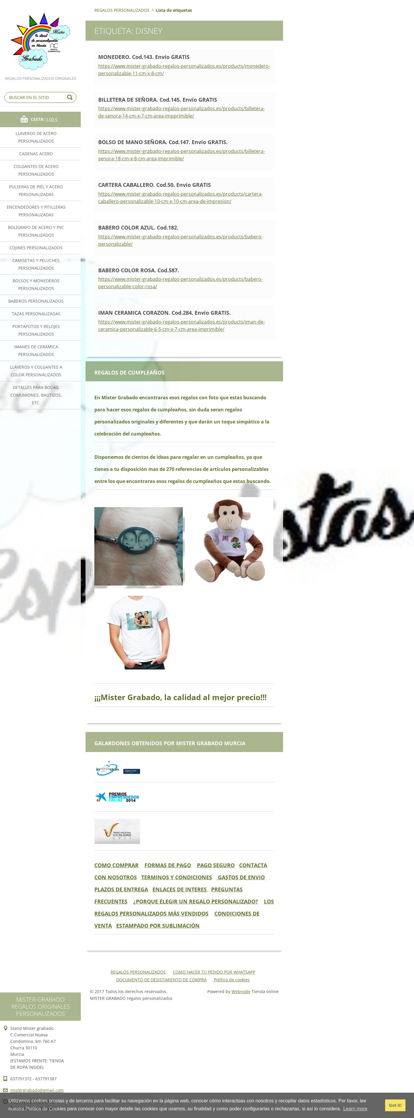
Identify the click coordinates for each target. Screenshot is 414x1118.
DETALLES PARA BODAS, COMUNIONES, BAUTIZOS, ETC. (36, 395)
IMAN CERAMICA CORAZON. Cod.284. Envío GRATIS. (164, 312)
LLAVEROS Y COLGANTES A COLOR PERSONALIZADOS (36, 370)
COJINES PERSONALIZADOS (36, 247)
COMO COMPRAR (116, 865)
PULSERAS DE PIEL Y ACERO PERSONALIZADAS (36, 190)
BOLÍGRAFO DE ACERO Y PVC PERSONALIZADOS (36, 231)
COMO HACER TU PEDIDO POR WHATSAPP (214, 972)
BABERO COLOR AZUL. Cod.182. (138, 227)
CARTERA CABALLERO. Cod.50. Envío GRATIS (154, 184)
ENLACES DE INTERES (180, 889)
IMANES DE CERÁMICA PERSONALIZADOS (36, 350)
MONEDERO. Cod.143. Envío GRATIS (144, 56)
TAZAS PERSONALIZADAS (36, 313)
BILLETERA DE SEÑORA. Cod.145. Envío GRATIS (157, 99)
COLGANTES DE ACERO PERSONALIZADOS (36, 170)
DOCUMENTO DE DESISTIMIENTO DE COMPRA (161, 979)
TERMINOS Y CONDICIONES (176, 877)
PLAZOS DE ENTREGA (121, 889)
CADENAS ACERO (36, 153)
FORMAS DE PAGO (167, 865)
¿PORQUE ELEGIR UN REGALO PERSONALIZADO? (195, 901)
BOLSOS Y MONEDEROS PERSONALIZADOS (36, 284)
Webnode (240, 991)
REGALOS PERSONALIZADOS (122, 10)
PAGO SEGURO (216, 865)
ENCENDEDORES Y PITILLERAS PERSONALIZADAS (36, 210)
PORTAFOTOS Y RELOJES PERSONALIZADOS (36, 330)
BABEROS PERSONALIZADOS (36, 301)
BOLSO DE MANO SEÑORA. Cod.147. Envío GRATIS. (163, 142)
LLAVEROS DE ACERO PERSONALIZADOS (36, 137)
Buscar (71, 97)
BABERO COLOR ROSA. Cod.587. (138, 270)
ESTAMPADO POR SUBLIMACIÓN (158, 925)
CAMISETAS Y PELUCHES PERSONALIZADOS (36, 264)
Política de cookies (232, 979)
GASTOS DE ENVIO (240, 877)
